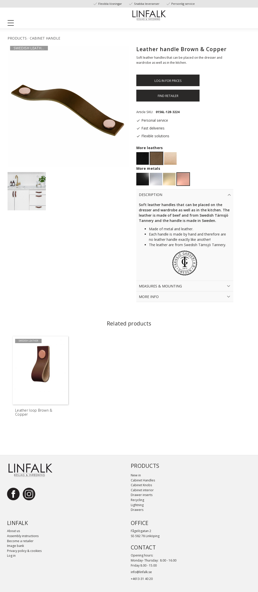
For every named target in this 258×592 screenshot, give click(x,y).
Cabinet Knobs (141, 485)
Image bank (15, 546)
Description (150, 194)
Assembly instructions (23, 536)
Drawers (137, 510)
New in (136, 475)
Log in (11, 555)
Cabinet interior (142, 490)
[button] (13, 24)
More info (149, 296)
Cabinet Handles (143, 480)
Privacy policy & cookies (24, 551)
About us (13, 531)
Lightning (137, 505)
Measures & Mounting (160, 286)
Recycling (137, 500)
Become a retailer (20, 541)
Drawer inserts (141, 495)
